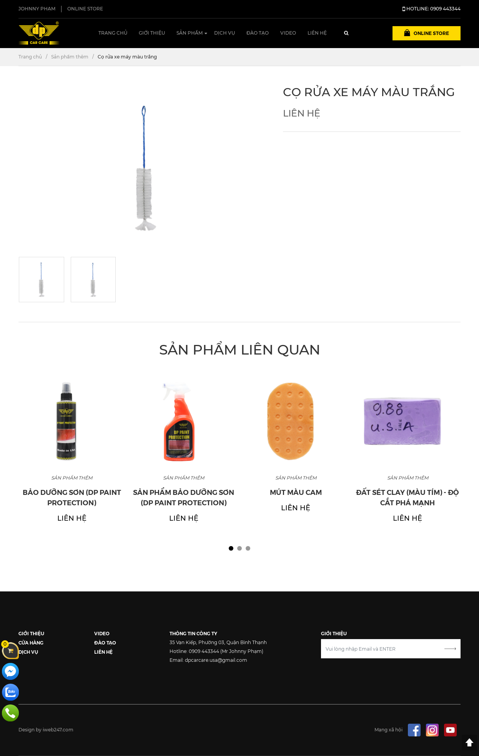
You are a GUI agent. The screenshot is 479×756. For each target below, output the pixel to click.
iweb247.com (58, 730)
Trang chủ (112, 33)
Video (288, 33)
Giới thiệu (152, 33)
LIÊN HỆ (103, 651)
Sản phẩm (189, 33)
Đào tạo (257, 33)
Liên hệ (317, 33)
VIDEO (102, 633)
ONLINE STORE (85, 9)
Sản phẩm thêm (69, 57)
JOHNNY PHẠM (36, 9)
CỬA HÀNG (30, 642)
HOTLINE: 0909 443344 (431, 9)
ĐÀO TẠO (105, 642)
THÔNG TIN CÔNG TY (193, 633)
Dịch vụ (224, 33)
